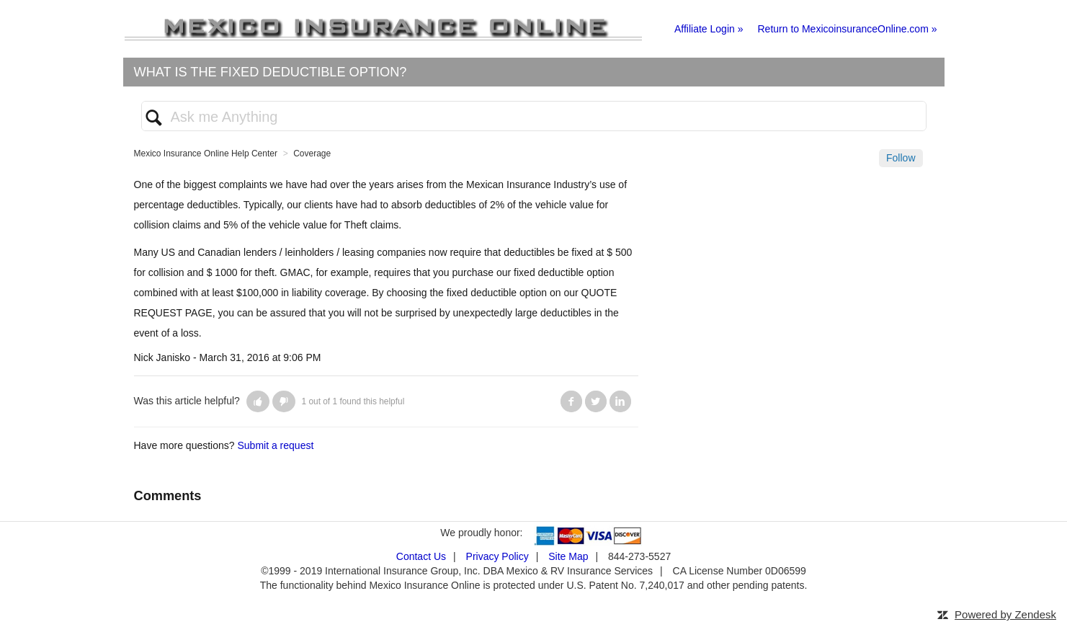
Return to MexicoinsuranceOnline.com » (847, 29)
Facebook (571, 401)
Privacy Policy (497, 556)
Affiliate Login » (708, 29)
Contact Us (421, 556)
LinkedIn (620, 401)
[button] (257, 401)
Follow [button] (900, 158)
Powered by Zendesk (1005, 614)
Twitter (596, 401)
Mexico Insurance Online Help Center (205, 153)
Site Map (568, 556)
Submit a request (275, 445)
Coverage (312, 153)
